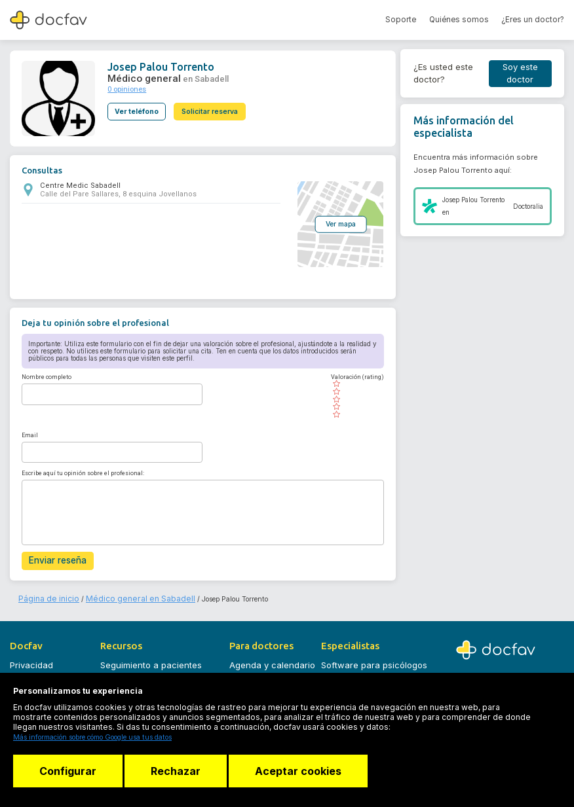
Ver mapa (336, 223)
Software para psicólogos (374, 660)
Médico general (138, 76)
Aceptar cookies (307, 771)
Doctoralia (528, 206)
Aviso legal (32, 677)
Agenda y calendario (272, 660)
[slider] (352, 399)
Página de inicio (43, 594)
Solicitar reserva (215, 105)
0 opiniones (124, 84)
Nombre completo (46, 376)
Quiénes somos (459, 19)
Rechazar (180, 771)
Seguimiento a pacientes (151, 660)
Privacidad (31, 660)
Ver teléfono (137, 105)
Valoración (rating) (352, 376)
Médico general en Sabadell (119, 594)
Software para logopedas (373, 677)
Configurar (67, 771)
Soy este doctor (520, 73)
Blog (109, 677)
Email (30, 434)
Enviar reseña (55, 559)
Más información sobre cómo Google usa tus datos (92, 737)
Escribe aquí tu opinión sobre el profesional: (83, 472)
